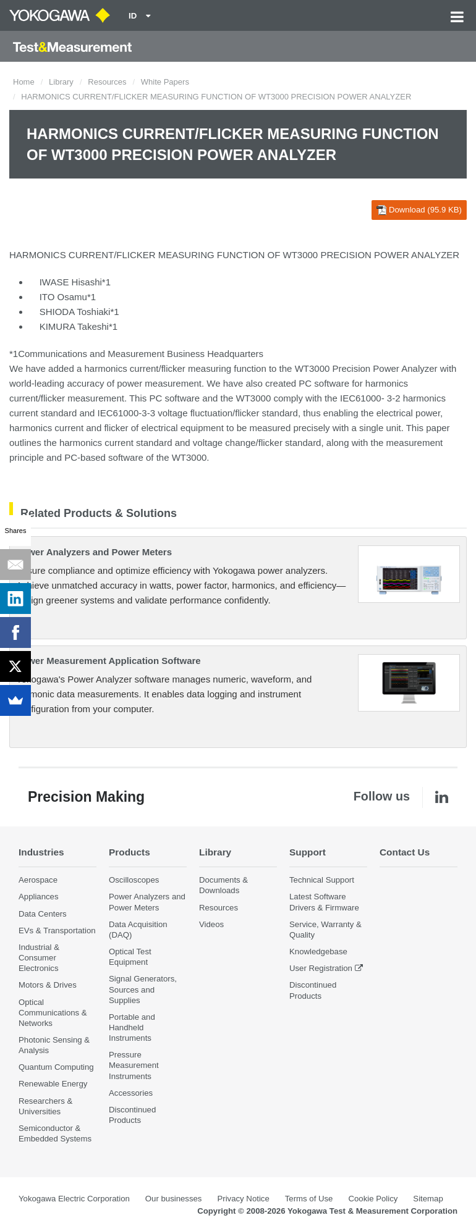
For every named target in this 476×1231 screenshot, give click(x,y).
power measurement (159, 383)
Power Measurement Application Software (108, 660)
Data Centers (43, 913)
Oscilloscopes (134, 879)
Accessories (131, 1093)
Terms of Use (309, 1198)
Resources (107, 81)
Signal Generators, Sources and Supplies (143, 989)
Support (307, 852)
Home (24, 81)
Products (129, 852)
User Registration (320, 968)
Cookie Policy (372, 1198)
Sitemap (428, 1198)
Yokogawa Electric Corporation (74, 1198)
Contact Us (405, 852)
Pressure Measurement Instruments (134, 1065)
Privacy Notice (243, 1198)
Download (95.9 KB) (419, 210)
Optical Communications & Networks (53, 1013)
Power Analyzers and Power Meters (94, 552)
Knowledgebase (318, 951)
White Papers (165, 81)
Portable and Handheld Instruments (132, 1027)
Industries (41, 852)
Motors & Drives (48, 984)
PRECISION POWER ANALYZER (389, 255)
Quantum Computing (56, 1067)
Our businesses (173, 1198)
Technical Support (321, 879)
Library (61, 81)
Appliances (39, 896)
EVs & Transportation (57, 930)
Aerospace (38, 879)
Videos (211, 924)
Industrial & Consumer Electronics (39, 958)
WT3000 (253, 398)
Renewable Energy (53, 1083)
